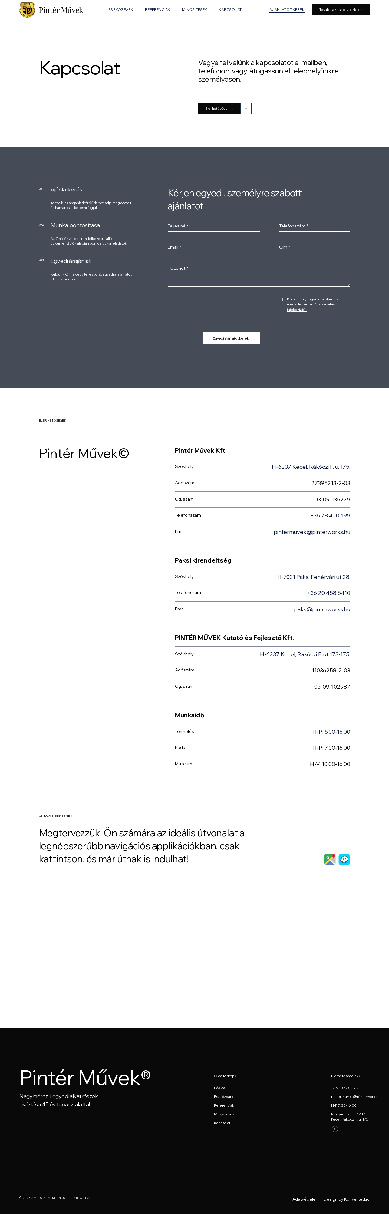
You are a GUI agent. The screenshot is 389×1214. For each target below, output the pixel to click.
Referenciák (224, 1105)
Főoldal (220, 1087)
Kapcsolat (222, 1123)
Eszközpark (224, 1096)
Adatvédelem (306, 1199)
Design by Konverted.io (347, 1199)
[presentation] (214, 308)
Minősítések (224, 1114)
